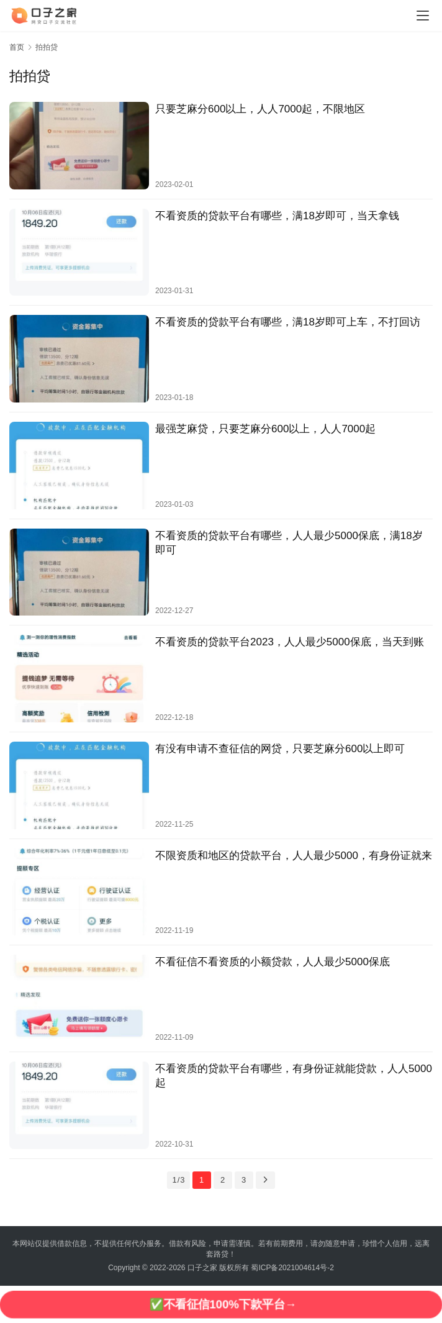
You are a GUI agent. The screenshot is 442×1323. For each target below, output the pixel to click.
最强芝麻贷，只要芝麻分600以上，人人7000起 (265, 429)
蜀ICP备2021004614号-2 (292, 1267)
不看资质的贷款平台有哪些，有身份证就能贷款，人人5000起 (293, 1076)
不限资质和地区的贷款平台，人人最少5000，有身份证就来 (293, 856)
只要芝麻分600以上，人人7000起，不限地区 (260, 109)
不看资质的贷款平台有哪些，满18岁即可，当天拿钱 (277, 216)
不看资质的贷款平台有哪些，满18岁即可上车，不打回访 (287, 322)
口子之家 (202, 1267)
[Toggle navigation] (423, 15)
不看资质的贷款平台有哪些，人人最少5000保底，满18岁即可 (289, 543)
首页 (16, 47)
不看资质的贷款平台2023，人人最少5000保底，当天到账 (289, 642)
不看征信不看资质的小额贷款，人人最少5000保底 (272, 962)
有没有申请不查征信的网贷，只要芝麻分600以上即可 (280, 749)
